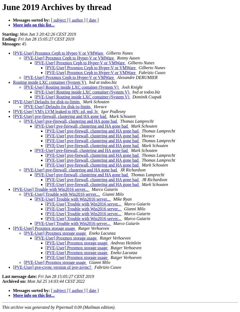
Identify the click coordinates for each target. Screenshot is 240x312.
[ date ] (92, 20)
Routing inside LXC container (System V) (50, 82)
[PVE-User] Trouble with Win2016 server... (51, 189)
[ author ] (77, 20)
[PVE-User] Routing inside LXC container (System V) (72, 87)
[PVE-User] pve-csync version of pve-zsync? (52, 267)
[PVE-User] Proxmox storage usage (44, 228)
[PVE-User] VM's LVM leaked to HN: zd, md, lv (56, 111)
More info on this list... (34, 25)
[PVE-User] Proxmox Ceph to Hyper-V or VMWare (58, 53)
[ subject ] (59, 20)
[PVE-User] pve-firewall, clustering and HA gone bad (60, 116)
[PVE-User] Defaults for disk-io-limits (47, 101)
